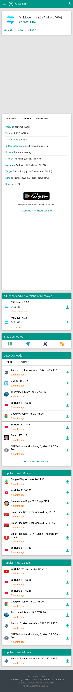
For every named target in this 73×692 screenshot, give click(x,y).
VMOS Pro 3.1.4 (19, 381)
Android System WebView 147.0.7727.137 (34, 370)
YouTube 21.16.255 (21, 579)
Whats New (10, 118)
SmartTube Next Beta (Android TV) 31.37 (33, 512)
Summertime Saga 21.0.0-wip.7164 (30, 501)
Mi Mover (22, 30)
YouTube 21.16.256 (21, 402)
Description (42, 118)
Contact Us (48, 679)
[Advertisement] (36, 76)
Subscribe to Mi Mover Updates (36, 210)
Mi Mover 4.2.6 (19, 317)
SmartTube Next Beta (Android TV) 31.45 (33, 522)
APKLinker (18, 4)
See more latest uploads (36, 461)
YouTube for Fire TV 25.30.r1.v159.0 (30, 569)
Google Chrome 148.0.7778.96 (27, 413)
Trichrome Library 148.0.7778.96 (28, 392)
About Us (59, 679)
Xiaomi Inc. (29, 21)
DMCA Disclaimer (32, 679)
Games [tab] (25, 362)
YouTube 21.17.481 (21, 424)
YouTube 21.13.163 (21, 547)
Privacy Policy (15, 679)
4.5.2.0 (33, 30)
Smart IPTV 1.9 (19, 435)
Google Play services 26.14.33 (27, 479)
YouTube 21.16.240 (21, 490)
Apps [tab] (9, 362)
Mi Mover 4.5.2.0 (20, 302)
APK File (26, 118)
